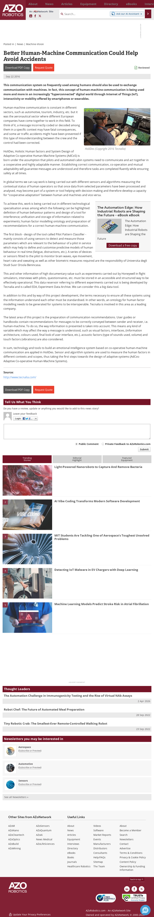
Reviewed (144, 67)
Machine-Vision (35, 44)
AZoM (11, 825)
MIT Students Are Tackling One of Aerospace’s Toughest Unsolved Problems (101, 537)
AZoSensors (43, 825)
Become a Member (130, 830)
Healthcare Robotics (78, 866)
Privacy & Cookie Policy (133, 857)
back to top (136, 879)
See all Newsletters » (16, 797)
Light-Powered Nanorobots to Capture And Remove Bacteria (98, 467)
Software (98, 830)
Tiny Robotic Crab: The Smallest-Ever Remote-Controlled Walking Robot (55, 723)
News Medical (44, 839)
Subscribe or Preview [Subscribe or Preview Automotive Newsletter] (30, 767)
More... (146, 4)
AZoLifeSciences (45, 843)
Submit (144, 449)
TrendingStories (27, 459)
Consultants (100, 852)
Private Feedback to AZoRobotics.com (128, 444)
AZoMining (14, 848)
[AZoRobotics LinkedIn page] (30, 16)
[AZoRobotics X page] (39, 16)
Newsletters (126, 839)
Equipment (73, 839)
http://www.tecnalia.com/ (19, 377)
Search (124, 834)
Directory (72, 848)
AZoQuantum (43, 830)
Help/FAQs (99, 857)
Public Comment (89, 444)
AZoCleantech (16, 834)
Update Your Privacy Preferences (30, 912)
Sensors (23, 780)
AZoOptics (14, 839)
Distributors (100, 848)
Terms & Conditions (131, 852)
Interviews (73, 843)
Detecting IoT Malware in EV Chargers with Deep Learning (96, 570)
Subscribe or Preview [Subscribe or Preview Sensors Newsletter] (30, 784)
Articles (71, 834)
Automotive (25, 763)
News (20, 44)
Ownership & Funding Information (132, 868)
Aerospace (24, 747)
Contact (124, 843)
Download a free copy (123, 245)
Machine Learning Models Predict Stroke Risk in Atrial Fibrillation (101, 604)
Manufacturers (102, 843)
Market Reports (102, 834)
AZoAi (39, 834)
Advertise (125, 848)
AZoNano (13, 830)
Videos (97, 825)
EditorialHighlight (77, 459)
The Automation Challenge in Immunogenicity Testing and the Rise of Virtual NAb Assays (68, 696)
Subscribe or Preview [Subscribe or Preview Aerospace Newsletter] (30, 750)
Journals (72, 861)
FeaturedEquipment (127, 459)
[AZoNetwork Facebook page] (35, 16)
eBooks (71, 852)
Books (70, 857)
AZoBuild (13, 843)
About (70, 825)
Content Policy (128, 861)
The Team (99, 866)
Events (97, 839)
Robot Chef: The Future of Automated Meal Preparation (44, 709)
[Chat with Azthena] (145, 910)
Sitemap (98, 861)
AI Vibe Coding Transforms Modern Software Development (97, 501)
